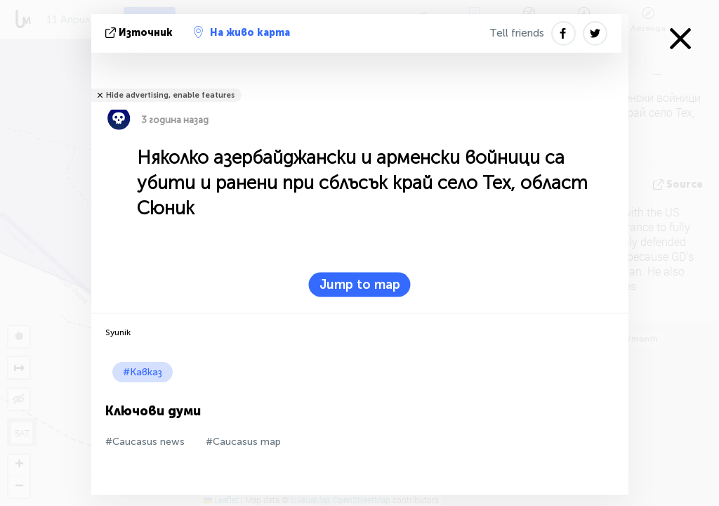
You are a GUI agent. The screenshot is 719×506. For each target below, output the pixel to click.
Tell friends (516, 33)
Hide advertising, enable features (170, 95)
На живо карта (242, 32)
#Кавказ (142, 372)
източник (140, 33)
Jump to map (359, 284)
